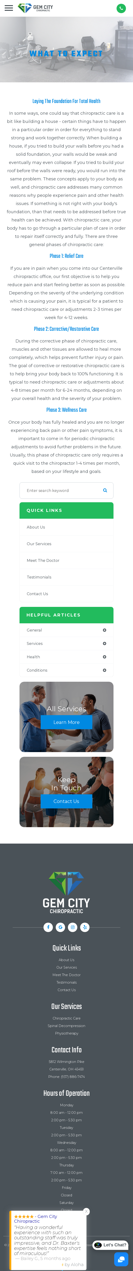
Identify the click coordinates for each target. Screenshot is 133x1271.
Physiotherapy (66, 1033)
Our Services (39, 543)
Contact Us (37, 593)
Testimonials (39, 577)
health (33, 657)
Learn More (66, 722)
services (35, 643)
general (34, 630)
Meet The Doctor (43, 560)
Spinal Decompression (66, 1026)
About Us (36, 527)
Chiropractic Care (67, 1018)
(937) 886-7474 (73, 1077)
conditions (37, 670)
